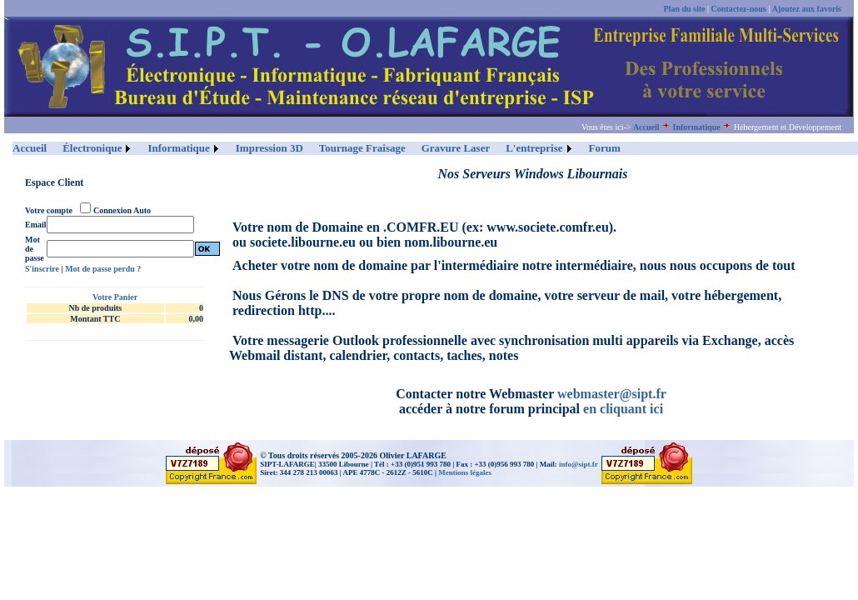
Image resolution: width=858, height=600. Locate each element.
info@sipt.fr (578, 464)
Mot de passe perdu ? (103, 268)
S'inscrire (42, 268)
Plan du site (685, 8)
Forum (605, 148)
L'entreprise (534, 148)
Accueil (646, 127)
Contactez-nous (738, 8)
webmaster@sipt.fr (611, 394)
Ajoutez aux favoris (806, 8)
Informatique (697, 127)
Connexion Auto (122, 210)
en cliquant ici (623, 409)
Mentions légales (464, 472)
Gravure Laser (456, 148)
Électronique (92, 148)
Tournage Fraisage (362, 148)
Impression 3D (269, 148)
